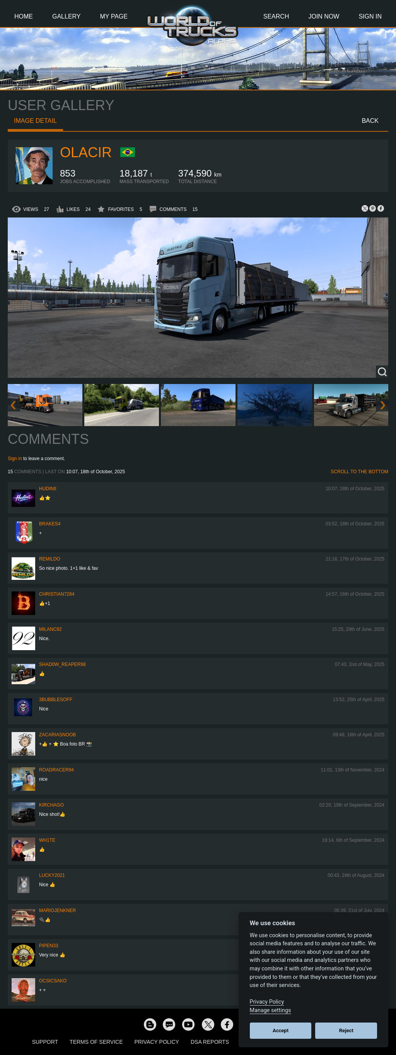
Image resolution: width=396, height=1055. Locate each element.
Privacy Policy (157, 1042)
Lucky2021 (52, 875)
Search (276, 16)
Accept (280, 1030)
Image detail (35, 120)
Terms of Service (96, 1042)
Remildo (49, 559)
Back (370, 120)
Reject (346, 1030)
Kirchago (51, 805)
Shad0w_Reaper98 (62, 664)
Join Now (323, 16)
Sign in (15, 458)
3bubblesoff (55, 699)
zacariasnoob (57, 734)
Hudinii (47, 488)
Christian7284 (56, 594)
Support (45, 1042)
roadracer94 (56, 770)
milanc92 (50, 629)
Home (23, 16)
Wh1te (47, 840)
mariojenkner (57, 910)
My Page (114, 16)
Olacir (86, 152)
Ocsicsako (53, 981)
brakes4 (49, 524)
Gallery (66, 16)
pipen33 (48, 945)
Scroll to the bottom (359, 471)
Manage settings (270, 1010)
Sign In (370, 16)
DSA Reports (210, 1042)
